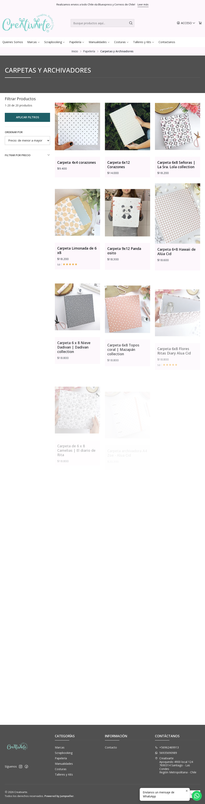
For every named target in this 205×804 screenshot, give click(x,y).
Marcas (59, 747)
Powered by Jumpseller (59, 796)
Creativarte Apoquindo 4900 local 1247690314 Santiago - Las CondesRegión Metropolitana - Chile (175, 765)
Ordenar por (14, 132)
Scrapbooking (63, 753)
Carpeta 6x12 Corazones (118, 164)
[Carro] (200, 23)
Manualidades (64, 764)
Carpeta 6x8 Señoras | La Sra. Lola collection (176, 164)
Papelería (89, 51)
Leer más (143, 4)
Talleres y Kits (64, 774)
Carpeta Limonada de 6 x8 (76, 269)
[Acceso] (186, 23)
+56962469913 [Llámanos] (167, 747)
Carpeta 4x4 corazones (76, 162)
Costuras (60, 769)
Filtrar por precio (27, 155)
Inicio (75, 51)
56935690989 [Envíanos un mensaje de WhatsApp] (166, 753)
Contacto (111, 747)
